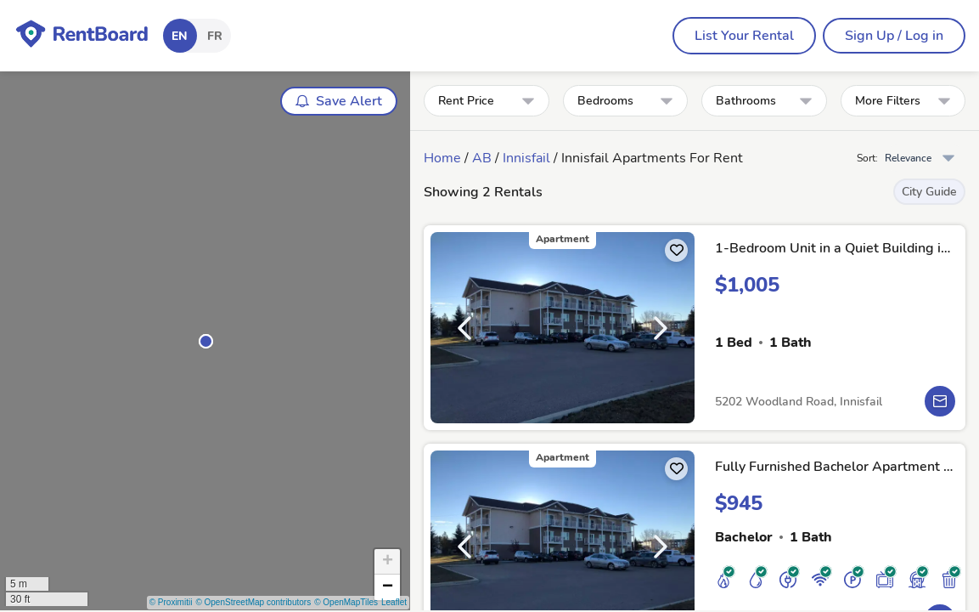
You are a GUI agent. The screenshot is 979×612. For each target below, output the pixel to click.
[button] (206, 341)
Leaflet (394, 602)
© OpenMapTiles (346, 602)
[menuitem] (744, 35)
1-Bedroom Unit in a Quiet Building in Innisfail (835, 248)
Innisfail (526, 158)
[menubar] (744, 35)
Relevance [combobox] (908, 158)
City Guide (929, 192)
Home (442, 158)
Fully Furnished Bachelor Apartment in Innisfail (835, 466)
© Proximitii (171, 602)
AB (482, 158)
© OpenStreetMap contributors (253, 602)
